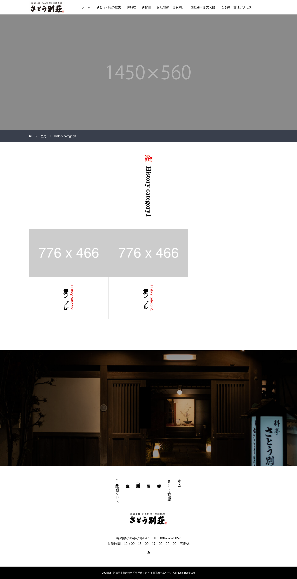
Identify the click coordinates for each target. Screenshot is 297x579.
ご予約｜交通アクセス (236, 7)
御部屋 (146, 7)
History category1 (72, 298)
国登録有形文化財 (203, 7)
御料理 (131, 7)
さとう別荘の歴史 (108, 7)
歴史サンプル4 (65, 297)
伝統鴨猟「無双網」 (171, 7)
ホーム (86, 7)
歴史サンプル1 (145, 297)
